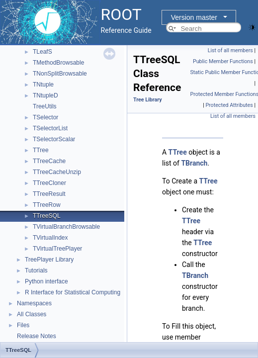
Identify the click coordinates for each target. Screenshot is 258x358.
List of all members (230, 50)
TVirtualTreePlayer (57, 248)
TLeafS (42, 51)
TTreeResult (49, 193)
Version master (194, 17)
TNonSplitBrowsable (60, 73)
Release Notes (36, 336)
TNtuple (43, 84)
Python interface (46, 281)
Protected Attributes (229, 105)
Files (23, 325)
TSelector (45, 117)
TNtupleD (45, 95)
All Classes (31, 314)
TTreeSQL (47, 215)
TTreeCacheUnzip (57, 172)
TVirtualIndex (50, 237)
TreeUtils (45, 106)
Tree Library (147, 99)
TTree (41, 150)
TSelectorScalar (54, 139)
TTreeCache (49, 161)
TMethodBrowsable (58, 62)
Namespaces (34, 303)
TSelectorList (50, 128)
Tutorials (36, 270)
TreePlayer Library (49, 259)
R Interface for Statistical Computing (72, 292)
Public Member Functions (223, 61)
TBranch (194, 163)
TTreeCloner (49, 182)
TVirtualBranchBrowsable (66, 226)
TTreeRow (47, 204)
